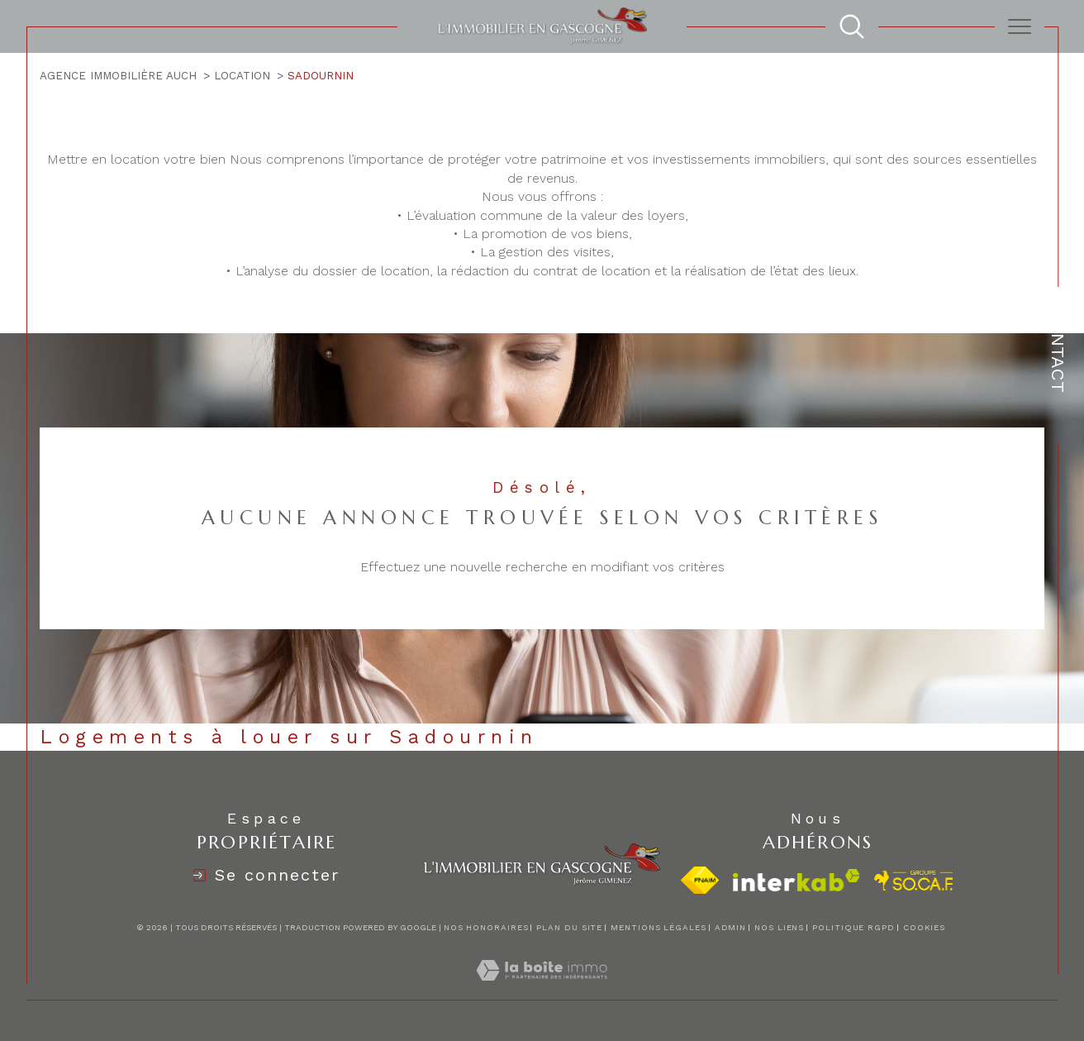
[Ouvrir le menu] (1019, 26)
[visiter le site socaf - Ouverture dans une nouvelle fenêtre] (914, 880)
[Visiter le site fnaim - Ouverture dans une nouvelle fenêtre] (700, 880)
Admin (731, 927)
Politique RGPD (853, 927)
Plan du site (569, 927)
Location (242, 75)
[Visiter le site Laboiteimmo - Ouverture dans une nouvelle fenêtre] (541, 989)
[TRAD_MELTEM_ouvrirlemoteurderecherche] (852, 26)
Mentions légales (658, 927)
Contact (1058, 350)
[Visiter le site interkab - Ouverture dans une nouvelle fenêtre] (796, 880)
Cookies (924, 927)
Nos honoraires (486, 927)
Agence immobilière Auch (118, 75)
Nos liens (779, 927)
